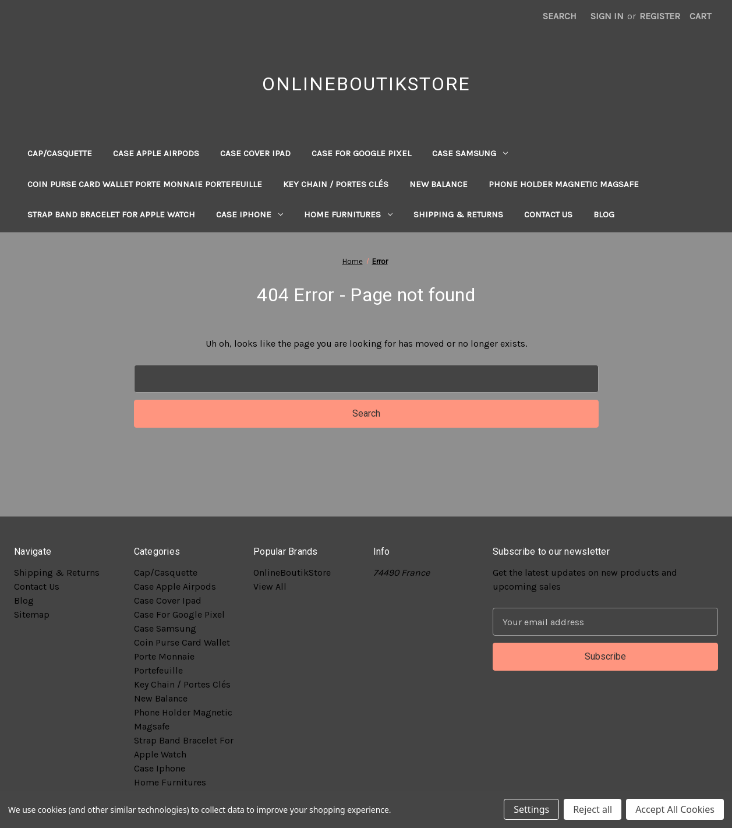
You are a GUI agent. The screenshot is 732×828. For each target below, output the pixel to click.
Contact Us (548, 214)
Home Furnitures (348, 214)
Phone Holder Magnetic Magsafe (564, 184)
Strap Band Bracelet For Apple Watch (111, 214)
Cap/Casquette (59, 153)
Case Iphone (249, 214)
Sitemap (31, 614)
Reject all (592, 809)
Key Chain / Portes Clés (335, 184)
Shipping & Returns (458, 214)
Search (560, 16)
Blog (603, 214)
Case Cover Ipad (255, 153)
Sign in (607, 16)
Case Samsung (470, 153)
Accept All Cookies (675, 809)
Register (659, 16)
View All (270, 586)
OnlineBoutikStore (292, 572)
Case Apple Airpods (156, 153)
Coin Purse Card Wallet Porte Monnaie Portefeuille (144, 184)
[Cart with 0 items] (700, 16)
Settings (531, 809)
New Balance (438, 184)
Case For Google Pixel (361, 153)
